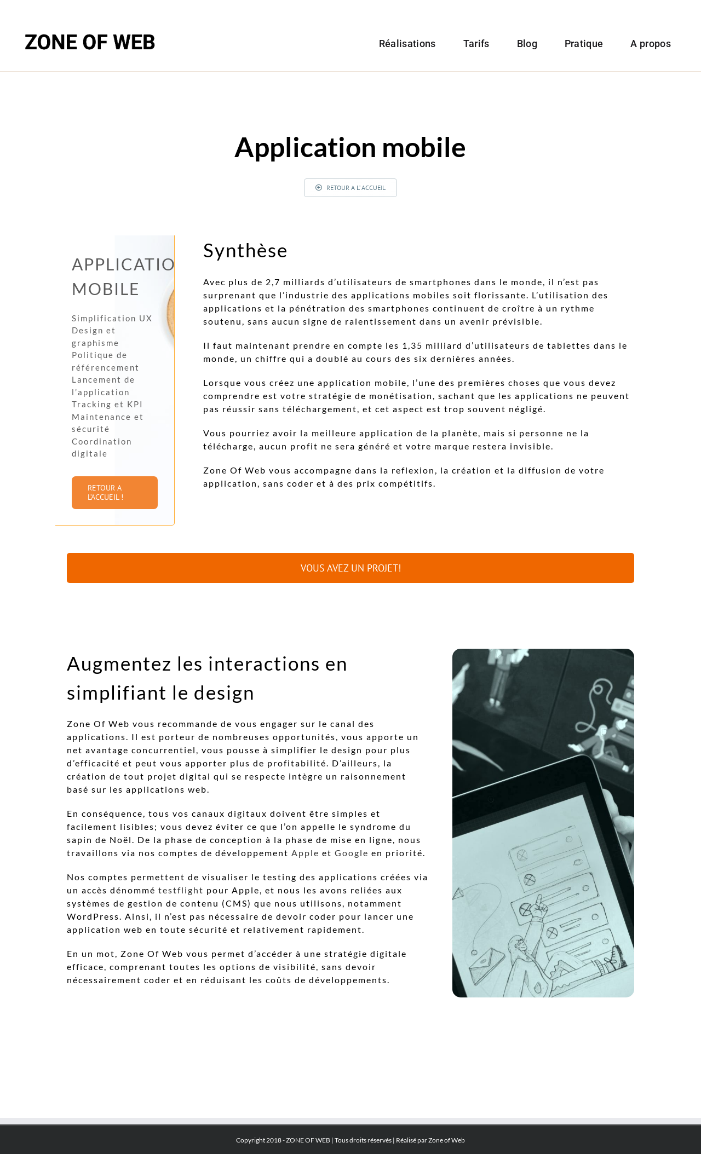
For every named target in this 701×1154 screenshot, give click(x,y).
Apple (305, 852)
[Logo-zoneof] (89, 28)
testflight (181, 890)
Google (352, 852)
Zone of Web (446, 1140)
